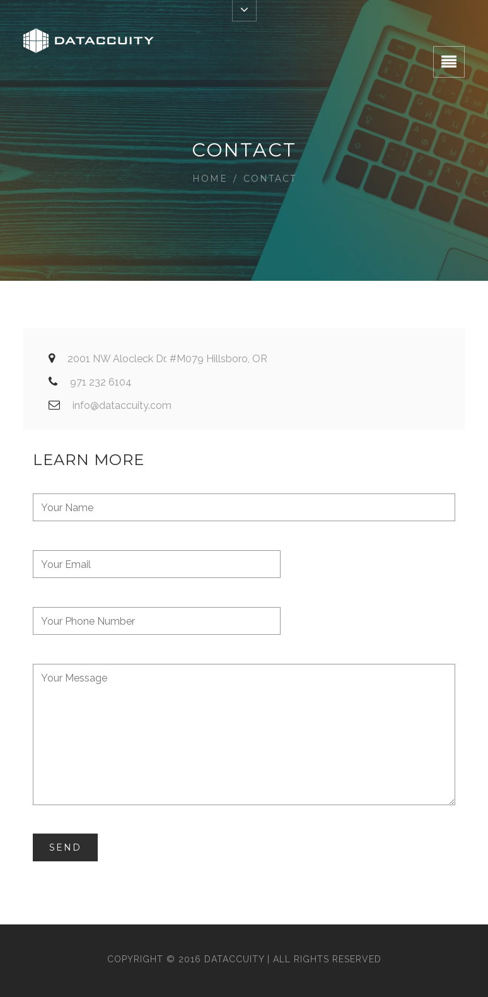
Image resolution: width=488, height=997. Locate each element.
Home (210, 178)
